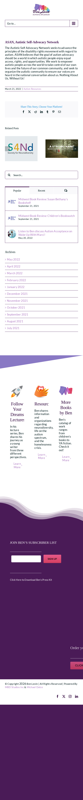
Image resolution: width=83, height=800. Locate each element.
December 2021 (17, 293)
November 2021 (17, 300)
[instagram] (70, 696)
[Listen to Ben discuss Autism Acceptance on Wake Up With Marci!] (12, 231)
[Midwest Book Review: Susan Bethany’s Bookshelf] (12, 199)
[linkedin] (76, 696)
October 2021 (16, 307)
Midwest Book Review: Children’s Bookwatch (46, 216)
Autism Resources (32, 89)
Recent (41, 190)
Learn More (17, 465)
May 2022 (13, 259)
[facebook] (57, 696)
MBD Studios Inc (14, 687)
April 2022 (14, 266)
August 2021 (15, 321)
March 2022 (15, 273)
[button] (7, 148)
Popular (17, 190)
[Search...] (41, 175)
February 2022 (16, 280)
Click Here (21, 575)
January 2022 (15, 287)
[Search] (9, 175)
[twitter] (63, 696)
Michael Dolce (35, 687)
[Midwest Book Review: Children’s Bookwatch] (12, 216)
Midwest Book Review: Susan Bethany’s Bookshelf (43, 200)
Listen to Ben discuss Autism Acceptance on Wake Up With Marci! (45, 232)
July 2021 (13, 328)
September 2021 (17, 314)
